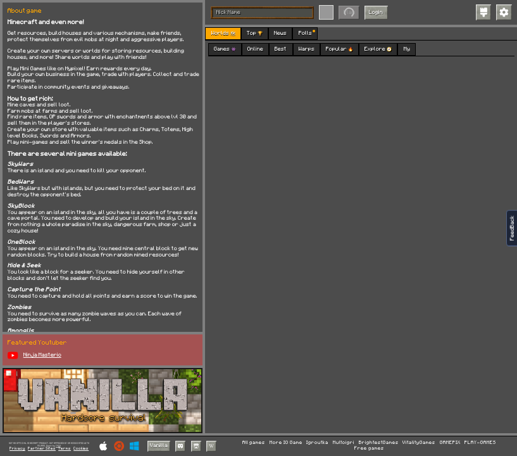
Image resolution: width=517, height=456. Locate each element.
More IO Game (286, 443)
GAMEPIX (450, 443)
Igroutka (317, 443)
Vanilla (159, 445)
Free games (369, 448)
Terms (64, 448)
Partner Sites (42, 448)
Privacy (17, 448)
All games (253, 443)
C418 (58, 445)
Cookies (81, 448)
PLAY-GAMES (480, 443)
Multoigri (343, 443)
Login (376, 12)
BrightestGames (379, 443)
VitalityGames (418, 443)
